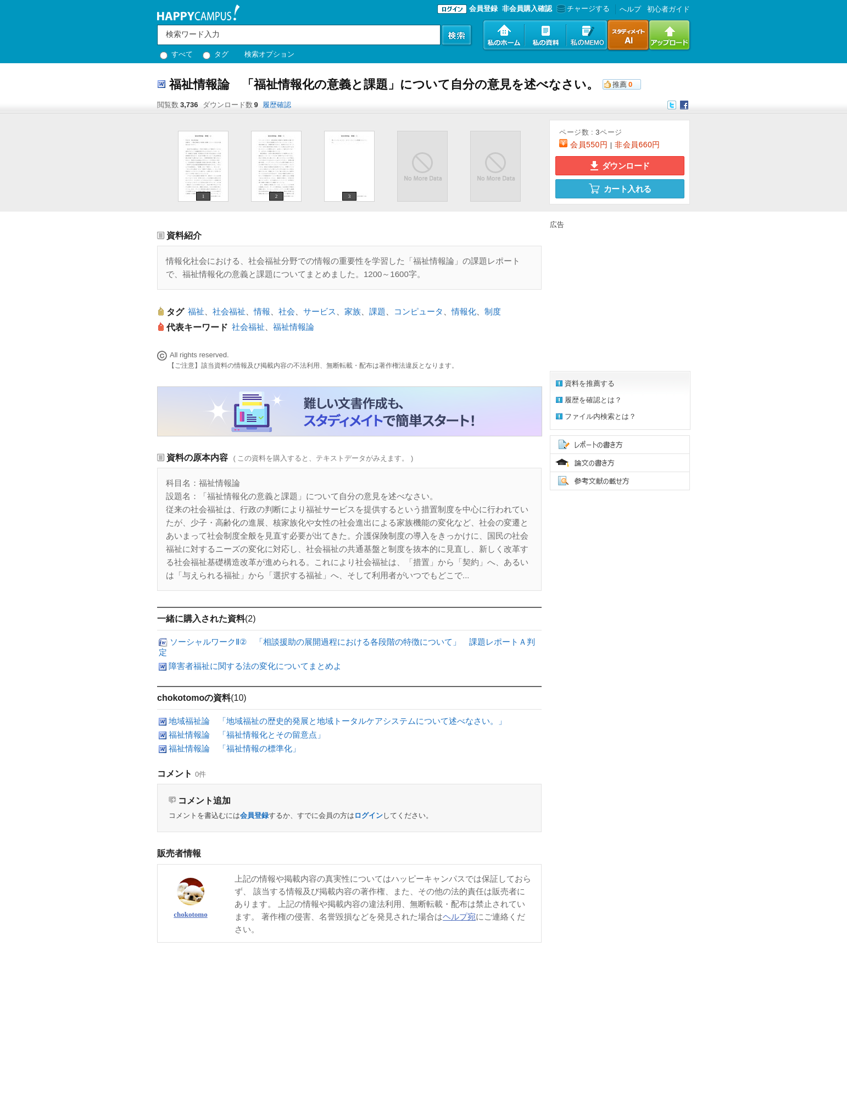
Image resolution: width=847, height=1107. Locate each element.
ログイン (368, 815)
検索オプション (269, 54)
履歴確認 (277, 105)
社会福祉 (229, 311)
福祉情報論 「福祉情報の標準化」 (234, 748)
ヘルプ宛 (459, 916)
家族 (352, 311)
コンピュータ (418, 311)
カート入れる (620, 188)
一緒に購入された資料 (201, 618)
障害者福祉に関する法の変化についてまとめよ (255, 666)
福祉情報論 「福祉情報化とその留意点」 (247, 734)
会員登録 (483, 8)
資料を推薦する (590, 383)
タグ (216, 54)
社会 (286, 311)
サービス (319, 311)
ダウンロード (620, 165)
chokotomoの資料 (194, 697)
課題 (377, 311)
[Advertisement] (618, 298)
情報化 (464, 311)
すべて (176, 54)
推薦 (619, 84)
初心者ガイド (668, 9)
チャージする (582, 8)
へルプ (630, 9)
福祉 (196, 311)
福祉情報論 (293, 326)
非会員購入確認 (527, 8)
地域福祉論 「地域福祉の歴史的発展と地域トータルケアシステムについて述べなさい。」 (337, 721)
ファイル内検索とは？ (600, 416)
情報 (262, 311)
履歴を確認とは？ (593, 400)
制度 (492, 311)
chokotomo (190, 914)
